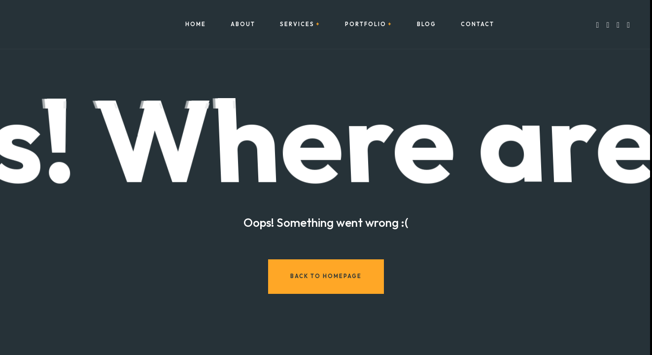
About (243, 24)
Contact (477, 24)
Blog (426, 24)
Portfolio (365, 24)
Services (297, 24)
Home (195, 24)
